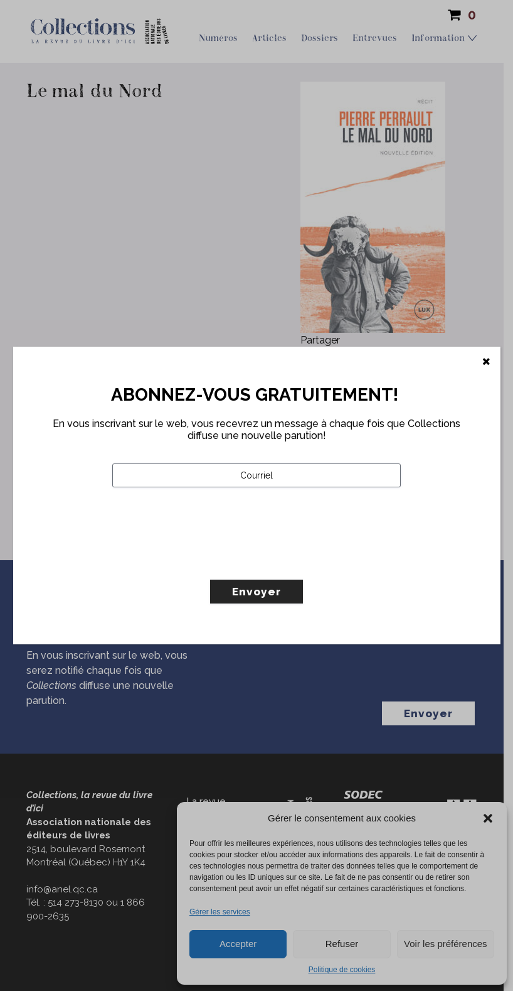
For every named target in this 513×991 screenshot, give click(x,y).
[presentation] (207, 559)
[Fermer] (486, 362)
